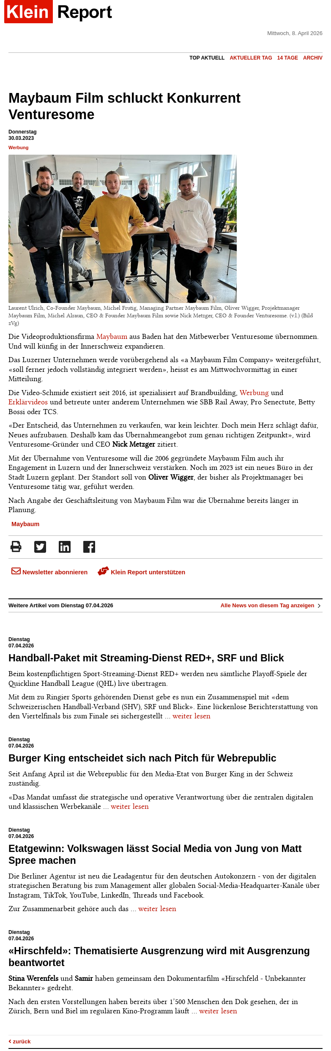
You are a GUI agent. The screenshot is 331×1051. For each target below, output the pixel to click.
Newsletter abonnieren (49, 572)
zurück (19, 1041)
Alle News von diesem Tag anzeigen (272, 605)
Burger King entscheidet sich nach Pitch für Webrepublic (142, 758)
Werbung (18, 147)
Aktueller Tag (251, 58)
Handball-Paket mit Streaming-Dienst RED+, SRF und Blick (146, 657)
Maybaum (111, 336)
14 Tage (287, 58)
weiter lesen (191, 716)
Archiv (313, 58)
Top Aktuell (206, 58)
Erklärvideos (28, 402)
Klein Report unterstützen (141, 572)
